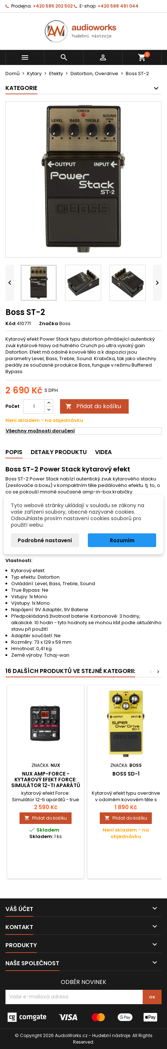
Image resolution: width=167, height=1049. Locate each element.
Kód (10, 323)
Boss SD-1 (126, 773)
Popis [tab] (13, 452)
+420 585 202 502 (53, 6)
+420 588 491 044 (118, 6)
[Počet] (34, 406)
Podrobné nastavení (45, 540)
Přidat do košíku (93, 406)
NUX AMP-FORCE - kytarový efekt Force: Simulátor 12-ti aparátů (45, 779)
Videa (103, 452)
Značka (48, 323)
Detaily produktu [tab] (59, 452)
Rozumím (122, 540)
